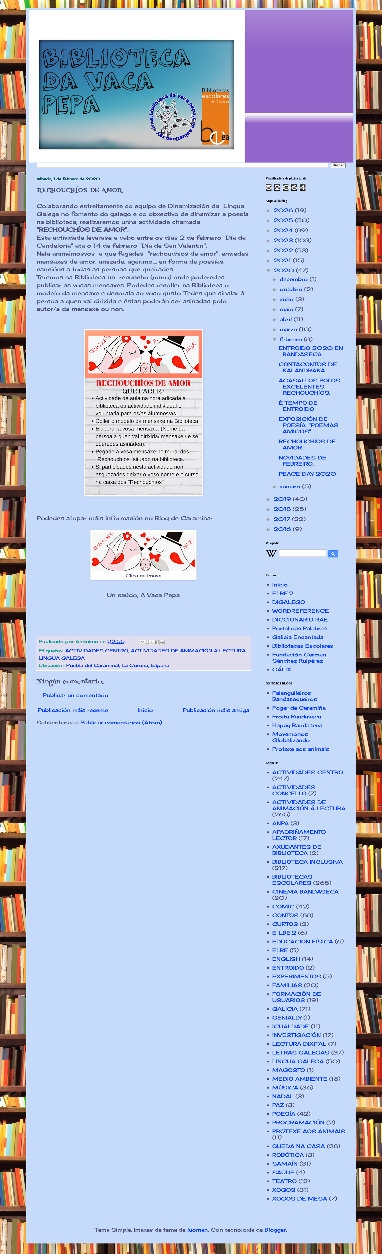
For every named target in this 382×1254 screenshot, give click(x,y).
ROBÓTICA (288, 1155)
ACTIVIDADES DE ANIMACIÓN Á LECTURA (188, 650)
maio (287, 309)
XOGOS (283, 1190)
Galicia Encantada (297, 637)
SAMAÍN (285, 1163)
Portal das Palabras (299, 628)
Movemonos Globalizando (291, 737)
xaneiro (291, 486)
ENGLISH (286, 959)
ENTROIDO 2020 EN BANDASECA (311, 351)
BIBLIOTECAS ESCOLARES (292, 879)
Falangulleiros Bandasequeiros (294, 696)
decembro (295, 279)
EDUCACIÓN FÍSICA (302, 941)
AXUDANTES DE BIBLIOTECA (296, 850)
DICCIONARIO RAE (300, 619)
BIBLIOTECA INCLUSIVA (307, 862)
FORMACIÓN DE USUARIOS (296, 997)
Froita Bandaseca (296, 716)
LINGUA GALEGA (62, 658)
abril (287, 319)
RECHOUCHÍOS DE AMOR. (307, 444)
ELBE (280, 950)
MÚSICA (285, 1087)
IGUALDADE (290, 1026)
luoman (197, 1229)
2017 (283, 519)
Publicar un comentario (75, 695)
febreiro (292, 339)
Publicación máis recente (73, 710)
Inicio (145, 710)
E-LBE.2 (284, 933)
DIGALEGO (288, 602)
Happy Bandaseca (297, 725)
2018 (283, 509)
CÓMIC (283, 906)
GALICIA (285, 1009)
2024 (284, 230)
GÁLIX (281, 669)
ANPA (280, 823)
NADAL (283, 1096)
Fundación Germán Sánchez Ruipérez (299, 657)
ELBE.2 (283, 593)
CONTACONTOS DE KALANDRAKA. (308, 367)
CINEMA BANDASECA (305, 891)
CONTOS (285, 915)
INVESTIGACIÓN (296, 1035)
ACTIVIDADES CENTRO (96, 650)
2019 (283, 499)
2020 (285, 270)
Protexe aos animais (300, 749)
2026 (284, 210)
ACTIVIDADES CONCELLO (294, 790)
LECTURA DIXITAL (299, 1044)
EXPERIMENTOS (296, 976)
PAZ (278, 1105)
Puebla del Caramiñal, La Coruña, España (117, 665)
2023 (284, 240)
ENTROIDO (288, 967)
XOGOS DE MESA (299, 1198)
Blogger (275, 1229)
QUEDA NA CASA (298, 1146)
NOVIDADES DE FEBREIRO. (302, 460)
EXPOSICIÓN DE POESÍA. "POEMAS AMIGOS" (308, 425)
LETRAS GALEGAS (300, 1052)
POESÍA (283, 1114)
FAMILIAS (287, 985)
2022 (284, 250)
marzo (289, 329)
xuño (287, 299)
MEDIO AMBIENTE (299, 1079)
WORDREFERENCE (300, 611)
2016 (283, 529)
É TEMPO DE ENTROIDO (298, 406)
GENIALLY (287, 1017)
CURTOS (285, 924)
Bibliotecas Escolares (302, 646)
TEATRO (284, 1181)
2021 (283, 260)
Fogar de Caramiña (299, 708)
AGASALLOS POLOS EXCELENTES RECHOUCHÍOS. (309, 386)
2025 (284, 220)
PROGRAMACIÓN (298, 1122)
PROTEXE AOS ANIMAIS (308, 1131)
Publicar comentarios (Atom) (121, 722)
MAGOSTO (288, 1070)
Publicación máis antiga (216, 710)
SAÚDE (283, 1172)
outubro (292, 289)
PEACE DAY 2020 (307, 474)
